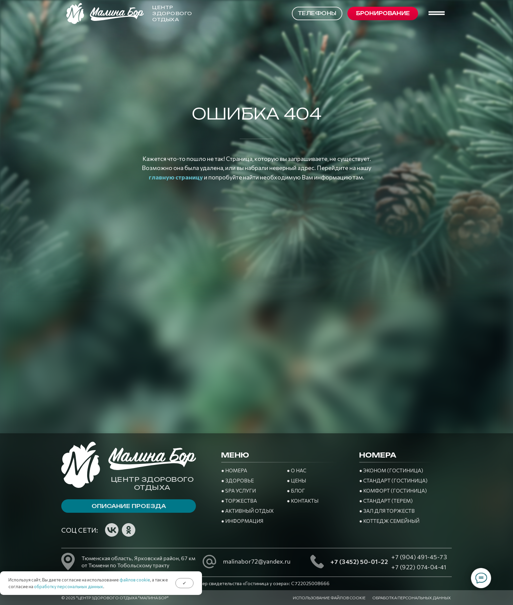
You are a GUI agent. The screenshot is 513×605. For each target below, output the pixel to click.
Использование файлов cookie (329, 597)
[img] (145, 530)
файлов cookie (134, 579)
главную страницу (176, 177)
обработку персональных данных (68, 586)
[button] (382, 13)
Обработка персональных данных (411, 597)
